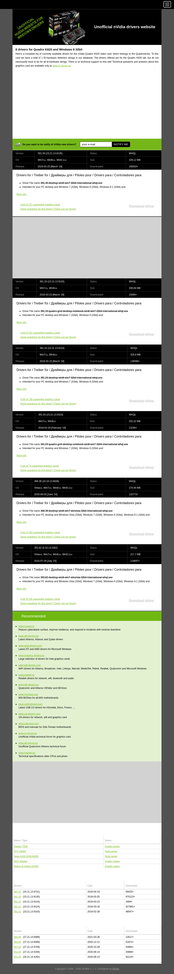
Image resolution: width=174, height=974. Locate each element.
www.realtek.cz (26, 675)
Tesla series (111, 851)
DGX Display (20, 861)
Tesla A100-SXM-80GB (26, 856)
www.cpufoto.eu (26, 753)
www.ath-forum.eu (28, 743)
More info (21, 194)
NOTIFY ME (121, 144)
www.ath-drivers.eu (28, 636)
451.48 (17, 957)
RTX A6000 (20, 851)
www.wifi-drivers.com (29, 665)
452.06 (17, 952)
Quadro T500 (21, 846)
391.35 (17, 896)
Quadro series (112, 846)
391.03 (17, 911)
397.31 (17, 891)
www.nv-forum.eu (61, 65)
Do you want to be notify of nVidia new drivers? (49, 144)
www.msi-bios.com (28, 694)
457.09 (17, 947)
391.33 (17, 901)
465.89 (17, 937)
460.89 (17, 942)
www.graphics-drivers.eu (31, 655)
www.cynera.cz (26, 626)
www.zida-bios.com (28, 723)
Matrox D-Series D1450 (26, 866)
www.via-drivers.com (29, 714)
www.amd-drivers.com (30, 646)
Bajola (115, 968)
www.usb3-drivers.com (30, 704)
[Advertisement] (87, 105)
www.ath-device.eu (28, 685)
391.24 (17, 906)
